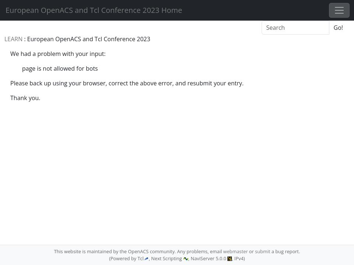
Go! (338, 28)
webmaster (235, 251)
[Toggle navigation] (339, 10)
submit (262, 251)
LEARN (13, 39)
